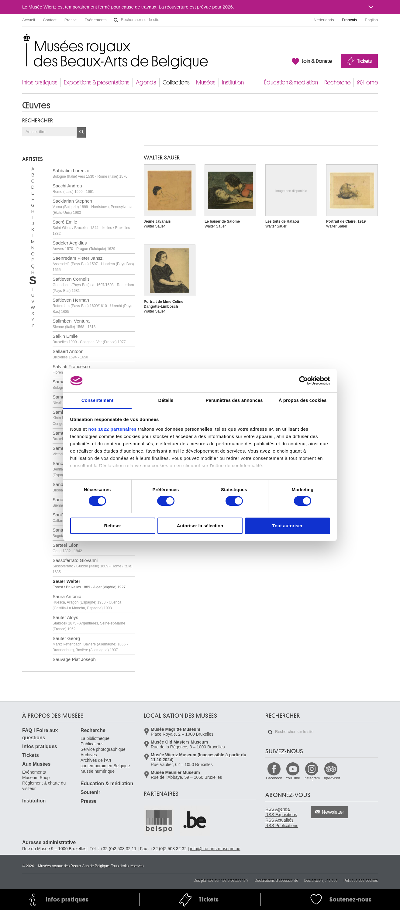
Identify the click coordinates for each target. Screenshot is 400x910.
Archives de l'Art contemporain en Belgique (105, 763)
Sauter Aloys (89, 623)
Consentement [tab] (97, 400)
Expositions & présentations (96, 82)
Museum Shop (36, 777)
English (371, 20)
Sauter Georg (90, 644)
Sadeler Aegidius (84, 245)
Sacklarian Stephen (93, 206)
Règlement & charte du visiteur (44, 786)
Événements (95, 20)
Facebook (274, 778)
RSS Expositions (281, 814)
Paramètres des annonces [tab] (234, 400)
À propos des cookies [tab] (303, 400)
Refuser (112, 525)
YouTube (293, 778)
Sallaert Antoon (70, 354)
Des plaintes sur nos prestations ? (220, 880)
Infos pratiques (39, 82)
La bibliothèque (95, 738)
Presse (70, 20)
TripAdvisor (331, 778)
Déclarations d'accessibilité (276, 880)
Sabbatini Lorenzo (90, 173)
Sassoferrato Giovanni (93, 566)
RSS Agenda (277, 809)
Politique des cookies (360, 880)
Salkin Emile (89, 339)
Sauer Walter (89, 584)
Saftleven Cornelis (93, 284)
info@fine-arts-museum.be (215, 848)
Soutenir (90, 792)
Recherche (337, 82)
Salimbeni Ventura (74, 323)
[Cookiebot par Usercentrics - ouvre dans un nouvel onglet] (303, 380)
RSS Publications (281, 825)
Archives (89, 754)
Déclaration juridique (320, 880)
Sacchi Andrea (73, 188)
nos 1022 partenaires (112, 429)
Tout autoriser (287, 525)
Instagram (312, 778)
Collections (176, 82)
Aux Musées (36, 764)
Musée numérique (98, 771)
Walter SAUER (162, 157)
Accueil (28, 20)
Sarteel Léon (67, 547)
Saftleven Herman (93, 305)
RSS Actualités (279, 820)
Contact (50, 20)
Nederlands (324, 20)
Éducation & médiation (291, 82)
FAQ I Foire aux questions (40, 734)
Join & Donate (317, 61)
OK (81, 132)
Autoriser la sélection (200, 525)
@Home (367, 82)
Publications (92, 743)
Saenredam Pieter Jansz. (93, 263)
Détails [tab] (166, 400)
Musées (206, 82)
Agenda (146, 82)
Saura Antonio (87, 602)
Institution (233, 82)
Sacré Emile (91, 227)
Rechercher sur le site (115, 20)
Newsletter (333, 812)
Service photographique (103, 749)
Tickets (364, 61)
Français (349, 20)
